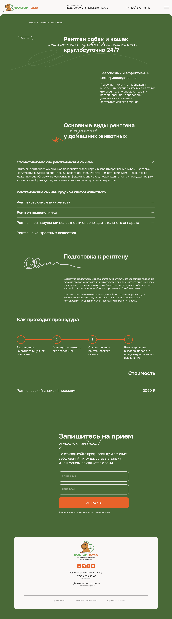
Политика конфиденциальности (86, 601)
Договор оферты (59, 601)
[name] (94, 476)
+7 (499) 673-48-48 (138, 7)
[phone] (94, 489)
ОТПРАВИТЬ (94, 502)
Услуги (32, 23)
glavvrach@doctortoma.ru (86, 583)
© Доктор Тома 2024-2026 (116, 601)
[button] (166, 8)
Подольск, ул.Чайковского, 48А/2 (87, 7)
